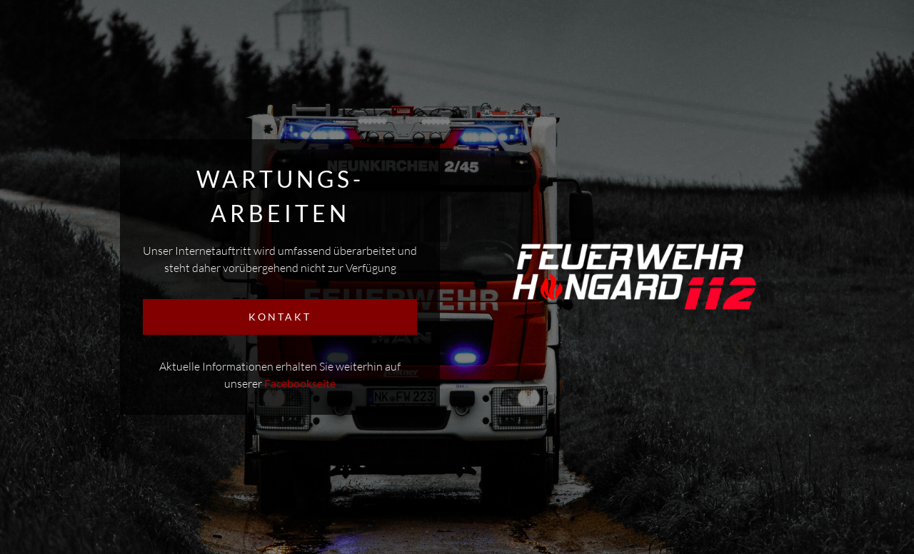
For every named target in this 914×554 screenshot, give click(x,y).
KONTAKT (279, 317)
